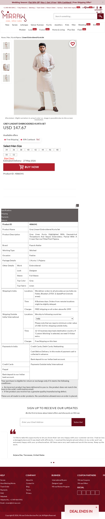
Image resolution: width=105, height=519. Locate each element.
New (7, 25)
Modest (22, 30)
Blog (27, 487)
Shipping (4, 214)
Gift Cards (87, 7)
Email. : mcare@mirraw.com (10, 503)
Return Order (50, 7)
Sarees (15, 25)
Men (74, 25)
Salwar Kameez (37, 25)
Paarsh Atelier (35, 245)
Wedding (84, 24)
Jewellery (58, 25)
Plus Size (71, 30)
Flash (82, 29)
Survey (59, 7)
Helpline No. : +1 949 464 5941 (11, 500)
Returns (4, 220)
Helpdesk (3, 496)
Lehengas (24, 25)
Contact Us (30, 483)
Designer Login (57, 483)
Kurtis (49, 25)
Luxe (32, 29)
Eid (96, 24)
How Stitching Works (7, 483)
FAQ (2, 493)
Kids (67, 25)
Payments (4, 217)
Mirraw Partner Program (61, 487)
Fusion (44, 29)
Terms (28, 490)
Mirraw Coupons (84, 480)
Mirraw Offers (83, 483)
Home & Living (58, 30)
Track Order (40, 7)
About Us (29, 480)
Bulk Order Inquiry (70, 7)
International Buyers (59, 480)
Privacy (28, 493)
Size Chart (9, 158)
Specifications (6, 210)
